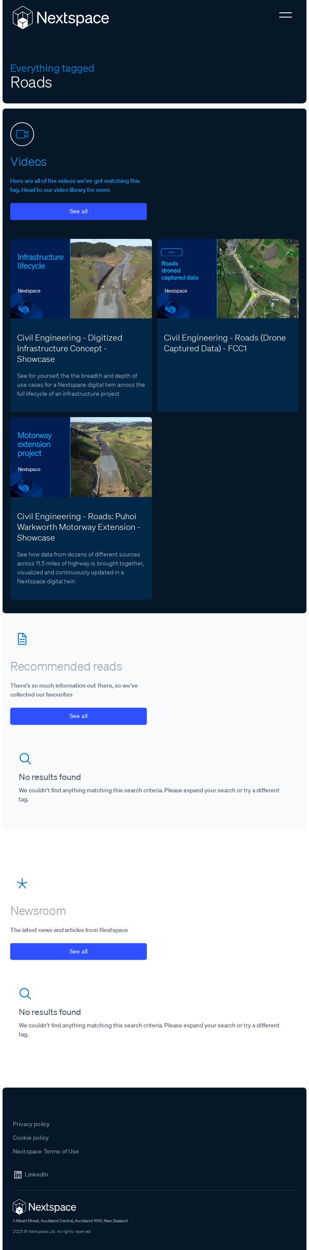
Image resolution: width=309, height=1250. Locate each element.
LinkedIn (36, 1174)
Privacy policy (31, 1124)
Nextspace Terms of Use (46, 1151)
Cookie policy (31, 1137)
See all (79, 211)
